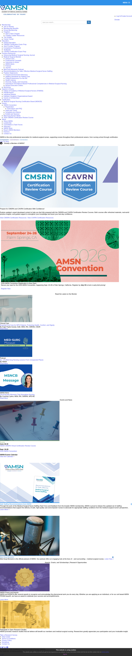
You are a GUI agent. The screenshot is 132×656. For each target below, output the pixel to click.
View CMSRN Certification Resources (13, 218)
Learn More (4, 600)
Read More (4, 329)
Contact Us (6, 644)
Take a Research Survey (8, 635)
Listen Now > (109, 559)
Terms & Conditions (9, 638)
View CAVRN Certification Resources (40, 218)
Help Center (6, 637)
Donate (117, 20)
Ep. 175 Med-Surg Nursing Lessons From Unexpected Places (21, 360)
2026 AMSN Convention (8, 451)
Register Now (6, 289)
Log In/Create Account (124, 16)
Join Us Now (4, 141)
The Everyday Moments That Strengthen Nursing (17, 394)
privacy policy (105, 652)
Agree (65, 654)
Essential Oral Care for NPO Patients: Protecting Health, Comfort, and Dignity (27, 325)
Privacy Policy (7, 640)
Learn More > (5, 509)
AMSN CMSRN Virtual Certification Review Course (18, 446)
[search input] (64, 22)
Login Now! (29, 143)
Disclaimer (5, 642)
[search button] (89, 22)
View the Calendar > (7, 456)
